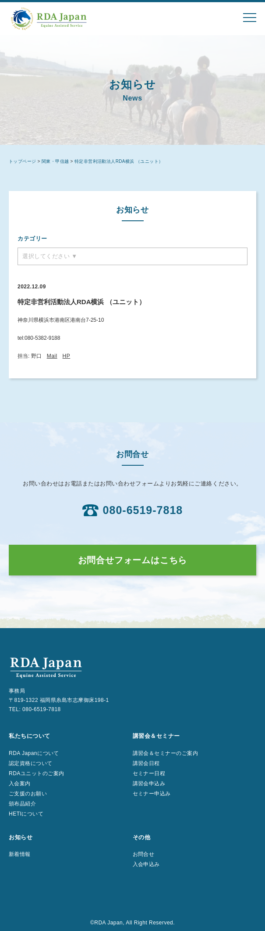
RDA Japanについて (34, 753)
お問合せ (144, 854)
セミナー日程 (149, 773)
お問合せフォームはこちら (132, 560)
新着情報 (20, 854)
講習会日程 (146, 763)
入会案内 (20, 783)
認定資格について (31, 763)
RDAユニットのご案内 (36, 773)
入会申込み (146, 864)
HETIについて (26, 814)
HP (67, 356)
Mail (52, 356)
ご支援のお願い (28, 794)
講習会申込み (149, 783)
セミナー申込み (152, 794)
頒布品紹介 (22, 804)
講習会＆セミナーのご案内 (165, 753)
